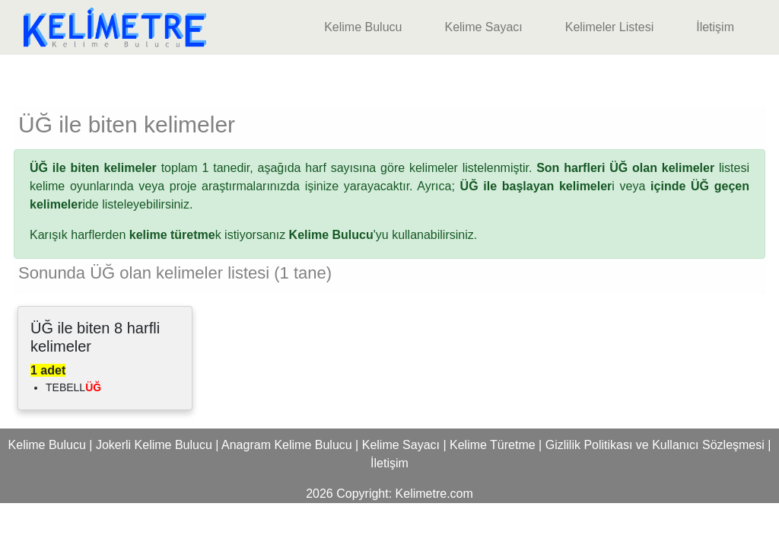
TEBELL (73, 387)
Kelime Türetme (493, 444)
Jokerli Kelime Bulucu (154, 444)
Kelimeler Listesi (609, 27)
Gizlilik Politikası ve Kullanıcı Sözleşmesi (655, 444)
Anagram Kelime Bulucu (286, 444)
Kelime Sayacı (483, 27)
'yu (339, 234)
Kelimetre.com (434, 493)
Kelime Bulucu (363, 27)
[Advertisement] (389, 77)
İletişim (715, 27)
